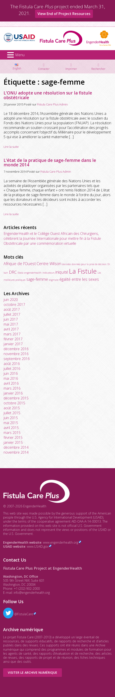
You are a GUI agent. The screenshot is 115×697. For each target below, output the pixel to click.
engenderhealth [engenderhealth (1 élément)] (33, 272)
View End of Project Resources (64, 13)
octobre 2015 (14, 403)
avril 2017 (11, 329)
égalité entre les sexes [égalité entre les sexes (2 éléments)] (79, 279)
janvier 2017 (13, 343)
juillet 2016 (12, 368)
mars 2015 (12, 432)
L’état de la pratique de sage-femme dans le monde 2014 (50, 162)
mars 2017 (12, 334)
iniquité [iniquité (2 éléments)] (61, 272)
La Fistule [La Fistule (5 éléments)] (83, 271)
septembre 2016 (17, 358)
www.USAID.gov (37, 546)
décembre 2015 (16, 398)
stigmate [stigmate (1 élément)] (54, 279)
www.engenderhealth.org (60, 542)
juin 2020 (11, 299)
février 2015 (13, 437)
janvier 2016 (13, 393)
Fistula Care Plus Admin (52, 104)
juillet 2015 (12, 412)
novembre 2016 (16, 353)
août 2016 (12, 363)
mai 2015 (11, 422)
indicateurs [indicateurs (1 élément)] (48, 272)
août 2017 (12, 309)
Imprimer (71, 68)
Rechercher (98, 68)
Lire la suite (11, 147)
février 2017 (13, 339)
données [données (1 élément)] (66, 264)
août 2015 (12, 407)
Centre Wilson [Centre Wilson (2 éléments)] (49, 263)
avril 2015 (11, 427)
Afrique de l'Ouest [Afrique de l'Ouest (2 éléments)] (20, 263)
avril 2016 (11, 383)
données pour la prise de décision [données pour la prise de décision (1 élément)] (89, 264)
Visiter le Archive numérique (32, 672)
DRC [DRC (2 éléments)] (13, 272)
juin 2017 (11, 319)
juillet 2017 (12, 314)
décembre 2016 (16, 348)
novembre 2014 (16, 452)
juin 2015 (11, 417)
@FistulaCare (18, 614)
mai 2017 (11, 324)
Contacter (44, 68)
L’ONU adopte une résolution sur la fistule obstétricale (48, 95)
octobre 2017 (14, 304)
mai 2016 (11, 378)
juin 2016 (11, 373)
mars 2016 (12, 388)
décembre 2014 (16, 447)
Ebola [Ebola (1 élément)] (20, 272)
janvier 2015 (13, 442)
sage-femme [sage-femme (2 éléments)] (37, 279)
